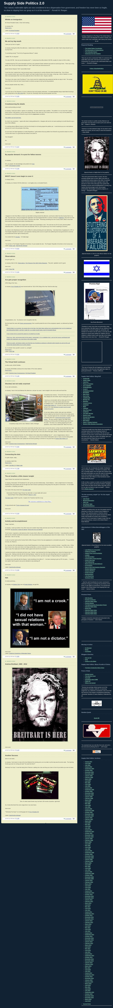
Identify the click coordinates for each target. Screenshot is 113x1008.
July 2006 (87, 807)
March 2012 (88, 924)
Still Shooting (89, 598)
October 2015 (89, 994)
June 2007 (88, 826)
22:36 (17, 168)
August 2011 (88, 912)
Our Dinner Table (87, 504)
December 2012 (89, 940)
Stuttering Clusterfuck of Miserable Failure (20, 653)
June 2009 (88, 868)
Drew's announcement (26, 323)
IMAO (84, 406)
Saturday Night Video (91, 601)
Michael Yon (86, 399)
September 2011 (89, 913)
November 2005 (89, 793)
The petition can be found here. (13, 117)
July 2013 (87, 952)
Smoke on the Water (90, 661)
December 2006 (89, 816)
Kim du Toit (88, 658)
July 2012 (87, 931)
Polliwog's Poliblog (90, 551)
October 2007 (89, 833)
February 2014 (89, 964)
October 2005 (89, 791)
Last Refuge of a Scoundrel (92, 549)
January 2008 (89, 838)
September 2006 (89, 810)
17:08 (17, 468)
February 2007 (89, 819)
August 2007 (88, 829)
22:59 (17, 570)
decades (17, 237)
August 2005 (88, 788)
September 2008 (89, 852)
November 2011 (89, 917)
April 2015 (88, 985)
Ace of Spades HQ (16, 286)
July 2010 (87, 889)
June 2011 (88, 908)
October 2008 (89, 854)
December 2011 (89, 919)
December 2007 (89, 837)
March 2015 (88, 983)
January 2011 (89, 899)
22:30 (17, 513)
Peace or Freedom (88, 384)
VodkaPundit (86, 397)
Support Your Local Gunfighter (93, 553)
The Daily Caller (26, 490)
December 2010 (89, 898)
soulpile (87, 555)
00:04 (17, 248)
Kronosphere (88, 565)
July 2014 (87, 971)
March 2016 (88, 999)
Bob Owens (86, 420)
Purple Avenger (89, 572)
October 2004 (89, 770)
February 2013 (89, 943)
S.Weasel (85, 408)
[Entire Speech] (89, 489)
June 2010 (88, 887)
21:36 (17, 376)
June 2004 (88, 763)
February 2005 (89, 777)
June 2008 (88, 847)
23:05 (17, 446)
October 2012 (89, 936)
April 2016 (88, 1001)
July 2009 (87, 870)
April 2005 (88, 781)
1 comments (68, 249)
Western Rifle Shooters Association (93, 424)
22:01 (17, 354)
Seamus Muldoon (90, 570)
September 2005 (89, 789)
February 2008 (89, 840)
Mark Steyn (86, 394)
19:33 (17, 33)
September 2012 (89, 934)
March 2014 (88, 966)
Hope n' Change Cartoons (90, 422)
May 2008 (87, 845)
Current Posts (87, 1004)
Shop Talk (11, 269)
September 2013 (89, 955)
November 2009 (89, 877)
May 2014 (87, 968)
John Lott (85, 502)
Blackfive (85, 401)
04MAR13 (61, 217)
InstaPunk (86, 411)
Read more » (8, 28)
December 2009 (89, 878)
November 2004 (89, 772)
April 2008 (88, 843)
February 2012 (89, 922)
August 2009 (88, 871)
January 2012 (89, 920)
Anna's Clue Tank (90, 560)
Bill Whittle (86, 392)
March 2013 (88, 945)
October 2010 (89, 894)
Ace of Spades (87, 385)
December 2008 (89, 857)
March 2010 (88, 884)
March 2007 (88, 821)
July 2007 (87, 828)
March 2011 (88, 903)
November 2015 (89, 995)
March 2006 (88, 800)
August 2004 (88, 767)
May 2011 (87, 906)
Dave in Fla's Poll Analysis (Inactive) (95, 567)
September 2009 (89, 873)
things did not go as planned (35, 529)
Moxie (86, 649)
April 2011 (88, 905)
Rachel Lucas (86, 415)
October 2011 (89, 915)
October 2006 (89, 812)
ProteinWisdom (87, 387)
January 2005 (89, 775)
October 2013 (89, 957)
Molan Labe (12, 245)
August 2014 (88, 973)
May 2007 (87, 824)
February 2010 (89, 882)
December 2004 (89, 774)
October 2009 (89, 875)
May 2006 (87, 803)
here (33, 164)
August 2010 (88, 891)
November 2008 (89, 856)
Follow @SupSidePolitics (97, 68)
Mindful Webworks (90, 569)
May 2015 (87, 987)
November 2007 (89, 835)
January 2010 (89, 880)
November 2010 (89, 896)
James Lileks (86, 380)
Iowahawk (86, 404)
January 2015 (89, 980)
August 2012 (88, 933)
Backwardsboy (89, 574)
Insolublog (88, 651)
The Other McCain (88, 413)
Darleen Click (16, 584)
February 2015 (89, 981)
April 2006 (88, 802)
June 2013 (88, 950)
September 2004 (89, 768)
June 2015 (88, 989)
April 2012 (88, 926)
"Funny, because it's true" (22, 505)
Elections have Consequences (17, 373)
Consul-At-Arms (87, 403)
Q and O (85, 389)
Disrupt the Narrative (89, 417)
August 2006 (88, 809)
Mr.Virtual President (14, 30)
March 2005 (88, 779)
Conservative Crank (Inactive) (93, 558)
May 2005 (87, 782)
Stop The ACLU (87, 410)
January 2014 (89, 962)
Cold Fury (85, 382)
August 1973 (88, 761)
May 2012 (87, 927)
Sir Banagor (88, 648)
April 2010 (88, 885)
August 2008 (88, 850)
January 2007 (89, 817)
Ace (8, 505)
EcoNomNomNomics (89, 505)
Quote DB (96, 718)
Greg (86, 659)
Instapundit (86, 378)
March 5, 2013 (32, 494)
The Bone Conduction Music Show (94, 667)
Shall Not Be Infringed (21, 245)
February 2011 (89, 901)
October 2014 (89, 976)
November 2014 (89, 978)
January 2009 (89, 859)
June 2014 (88, 969)
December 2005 (89, 795)
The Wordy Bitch (89, 557)
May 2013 (87, 948)
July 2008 (87, 849)
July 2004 (87, 765)
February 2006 (89, 798)
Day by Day (86, 396)
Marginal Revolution (88, 500)
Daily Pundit (86, 418)
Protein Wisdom (28, 584)
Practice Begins (89, 603)
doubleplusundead (88, 391)
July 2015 (87, 990)
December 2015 (89, 997)
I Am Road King (89, 576)
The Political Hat (89, 562)
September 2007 (89, 831)
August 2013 (88, 953)
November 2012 (89, 938)
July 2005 (87, 786)
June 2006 (88, 805)
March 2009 (88, 863)
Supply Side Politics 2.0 (50, 405)
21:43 (17, 750)
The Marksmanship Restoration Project (96, 605)
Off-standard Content (14, 165)
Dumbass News (89, 577)
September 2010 (89, 892)
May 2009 (87, 866)
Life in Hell (20, 93)
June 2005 (88, 784)
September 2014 (89, 974)
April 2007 (88, 822)
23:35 (17, 96)
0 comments (68, 33)
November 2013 (89, 959)
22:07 (17, 147)
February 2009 (89, 861)
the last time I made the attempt (19, 529)
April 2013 (88, 947)
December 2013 (89, 961)
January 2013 (89, 941)
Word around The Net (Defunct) (93, 563)
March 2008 (88, 842)
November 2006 (89, 814)
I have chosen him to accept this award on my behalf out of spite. (23, 333)
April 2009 (88, 864)
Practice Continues (90, 599)
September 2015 (89, 992)
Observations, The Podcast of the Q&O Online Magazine (32, 263)
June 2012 (88, 929)
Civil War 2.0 (12, 465)
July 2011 (87, 910)
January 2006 (89, 796)
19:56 (17, 656)
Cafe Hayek (86, 498)
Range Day (88, 608)
